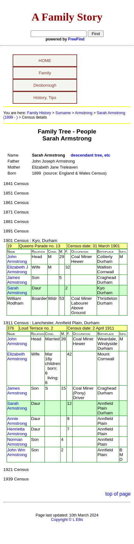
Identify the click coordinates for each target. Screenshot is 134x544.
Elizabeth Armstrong (17, 356)
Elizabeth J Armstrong (17, 269)
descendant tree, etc (90, 155)
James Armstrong (17, 280)
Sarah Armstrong (17, 290)
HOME (45, 60)
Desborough (45, 85)
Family (45, 73)
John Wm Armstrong (17, 452)
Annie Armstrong (17, 421)
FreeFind (76, 39)
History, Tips (45, 97)
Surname (63, 113)
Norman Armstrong (17, 442)
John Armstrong (17, 259)
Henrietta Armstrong (17, 431)
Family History (39, 113)
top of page (118, 494)
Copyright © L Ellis (67, 519)
